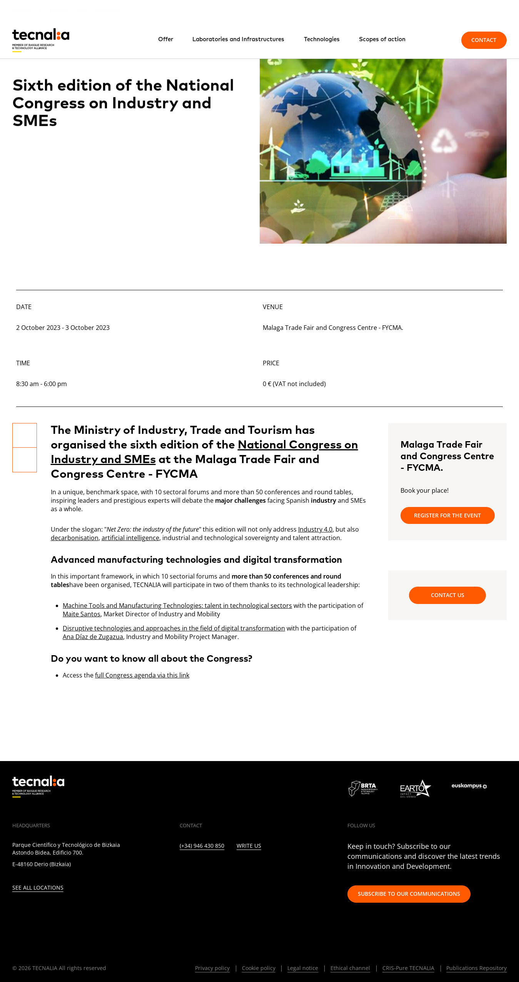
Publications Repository (476, 968)
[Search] (438, 40)
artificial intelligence (130, 538)
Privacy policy (212, 968)
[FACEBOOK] (232, 868)
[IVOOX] (282, 868)
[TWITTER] (199, 868)
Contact (483, 39)
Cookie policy (258, 968)
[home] (40, 40)
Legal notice (302, 968)
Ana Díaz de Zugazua (93, 636)
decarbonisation (74, 538)
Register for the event (447, 515)
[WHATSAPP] (299, 868)
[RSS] (265, 868)
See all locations (37, 888)
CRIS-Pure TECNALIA (408, 968)
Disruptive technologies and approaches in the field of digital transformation (174, 628)
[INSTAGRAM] (215, 868)
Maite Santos (81, 614)
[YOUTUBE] (249, 868)
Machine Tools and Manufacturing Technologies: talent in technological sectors (177, 605)
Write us (249, 846)
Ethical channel (350, 968)
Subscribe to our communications (409, 893)
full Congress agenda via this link (142, 675)
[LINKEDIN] (182, 868)
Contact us (447, 595)
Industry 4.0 (315, 529)
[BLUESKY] (315, 868)
